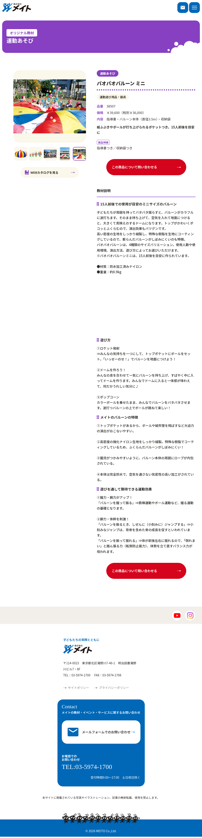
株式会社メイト (16, 7)
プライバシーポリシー (114, 689)
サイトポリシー (78, 689)
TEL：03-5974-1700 (77, 676)
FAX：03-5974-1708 (107, 676)
